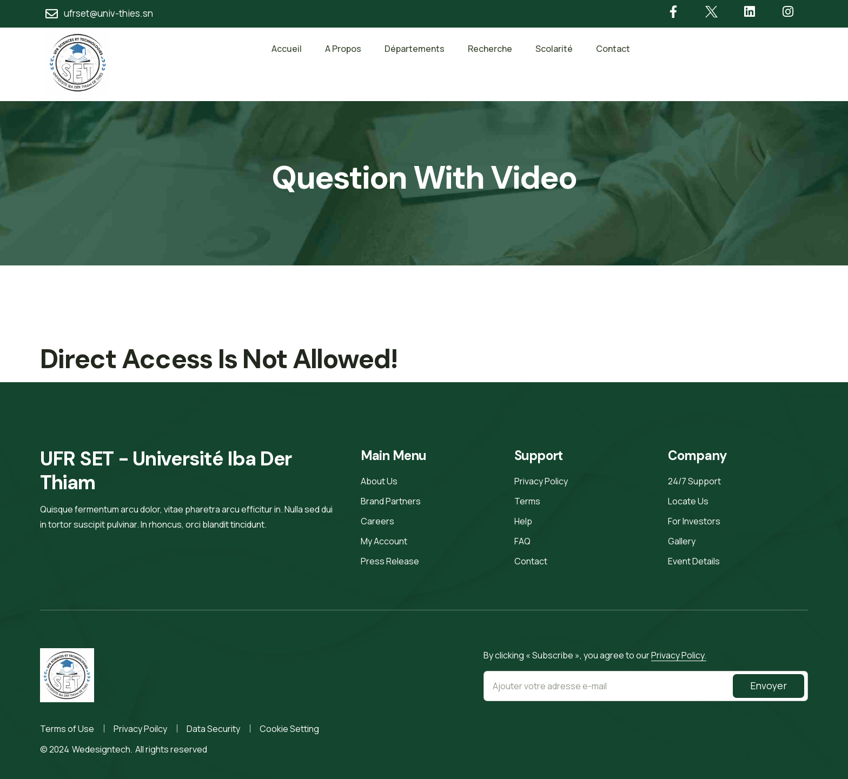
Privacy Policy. (678, 655)
